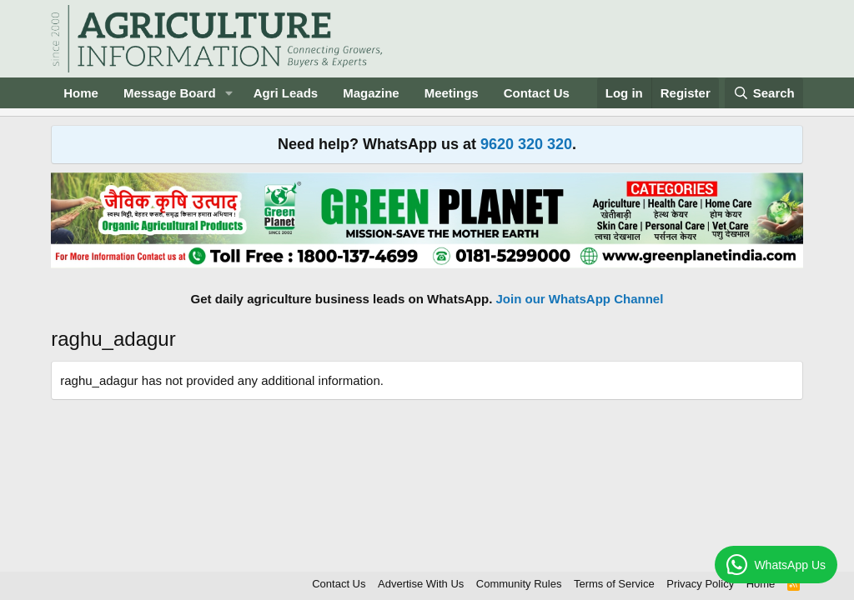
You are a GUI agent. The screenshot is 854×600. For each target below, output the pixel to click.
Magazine (371, 93)
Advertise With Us (421, 584)
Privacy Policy (700, 584)
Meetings (451, 93)
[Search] (764, 93)
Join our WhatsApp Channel (580, 299)
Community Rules (519, 584)
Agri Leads (286, 93)
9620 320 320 (526, 144)
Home (80, 93)
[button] (229, 93)
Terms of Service (614, 584)
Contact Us (537, 93)
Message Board (169, 93)
